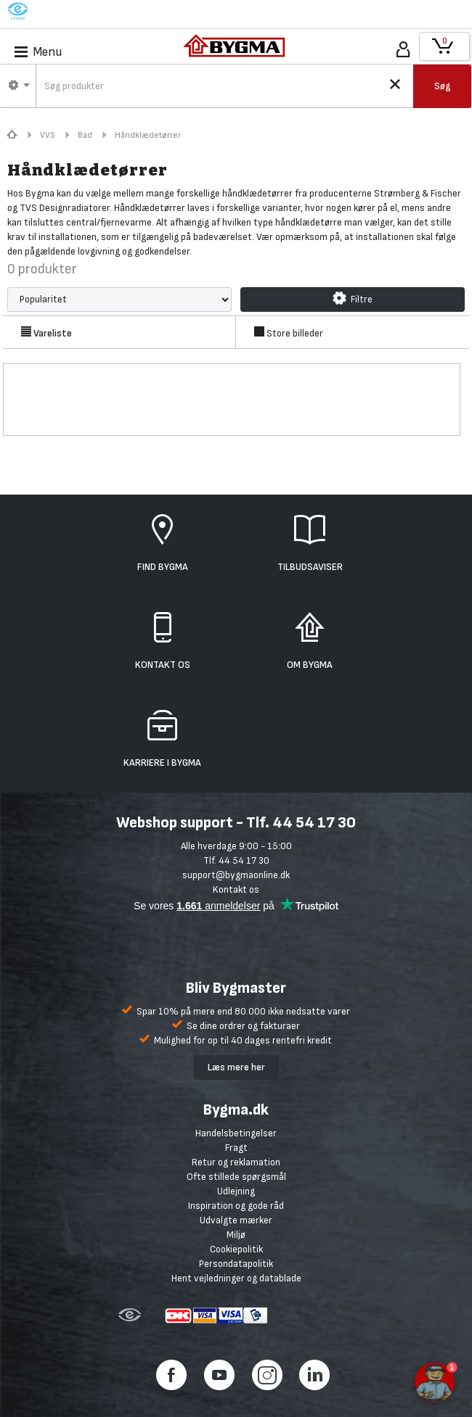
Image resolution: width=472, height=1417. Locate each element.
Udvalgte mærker (236, 1220)
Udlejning (236, 1191)
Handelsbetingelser (236, 1133)
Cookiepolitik (236, 1249)
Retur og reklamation (236, 1162)
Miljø (236, 1234)
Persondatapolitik (236, 1263)
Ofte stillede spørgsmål (236, 1176)
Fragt (236, 1147)
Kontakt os (236, 889)
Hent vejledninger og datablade (236, 1278)
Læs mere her (236, 1067)
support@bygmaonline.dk (236, 875)
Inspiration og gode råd (236, 1205)
